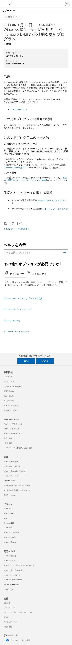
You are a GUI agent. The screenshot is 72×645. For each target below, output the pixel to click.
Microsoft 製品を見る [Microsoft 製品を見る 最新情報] (11, 405)
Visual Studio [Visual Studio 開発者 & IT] (8, 589)
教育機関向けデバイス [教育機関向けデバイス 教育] (12, 466)
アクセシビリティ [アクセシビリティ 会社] (10, 622)
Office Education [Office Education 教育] (9, 480)
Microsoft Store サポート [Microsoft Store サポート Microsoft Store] (13, 433)
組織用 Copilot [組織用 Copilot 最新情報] (9, 391)
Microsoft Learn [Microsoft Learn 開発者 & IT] (9, 560)
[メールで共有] (18, 223)
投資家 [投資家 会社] (6, 617)
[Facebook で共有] (6, 223)
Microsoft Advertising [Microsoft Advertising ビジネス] (11, 532)
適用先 (9, 44)
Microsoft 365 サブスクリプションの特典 (23, 298)
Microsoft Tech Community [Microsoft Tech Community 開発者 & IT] (13, 570)
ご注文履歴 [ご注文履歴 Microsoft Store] (8, 443)
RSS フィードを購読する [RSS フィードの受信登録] (18, 228)
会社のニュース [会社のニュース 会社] (9, 608)
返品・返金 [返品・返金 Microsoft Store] (8, 438)
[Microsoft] (36, 2)
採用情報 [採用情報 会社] (7, 603)
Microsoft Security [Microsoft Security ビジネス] (10, 513)
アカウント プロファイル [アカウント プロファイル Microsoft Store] (13, 424)
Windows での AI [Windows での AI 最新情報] (10, 400)
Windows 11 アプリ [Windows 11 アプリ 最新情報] (11, 410)
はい (26, 360)
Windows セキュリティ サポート (39, 202)
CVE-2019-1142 (19, 109)
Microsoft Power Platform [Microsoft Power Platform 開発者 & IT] (13, 579)
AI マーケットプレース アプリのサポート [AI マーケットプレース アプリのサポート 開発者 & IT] (19, 565)
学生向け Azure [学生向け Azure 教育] (9, 495)
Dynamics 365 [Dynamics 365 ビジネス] (9, 523)
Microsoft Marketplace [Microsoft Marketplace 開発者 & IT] (12, 575)
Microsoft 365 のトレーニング (18, 309)
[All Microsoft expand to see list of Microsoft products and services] (3, 4)
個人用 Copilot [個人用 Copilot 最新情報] (9, 396)
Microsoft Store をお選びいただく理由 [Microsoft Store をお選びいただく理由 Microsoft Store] (18, 448)
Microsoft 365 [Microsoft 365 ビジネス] (9, 528)
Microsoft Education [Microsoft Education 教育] (11, 461)
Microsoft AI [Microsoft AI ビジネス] (8, 508)
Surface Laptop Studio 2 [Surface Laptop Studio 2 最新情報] (12, 386)
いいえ (45, 360)
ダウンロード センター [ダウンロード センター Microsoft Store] (12, 429)
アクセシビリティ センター (16, 331)
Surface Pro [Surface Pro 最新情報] (8, 377)
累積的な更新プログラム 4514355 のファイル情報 (35, 179)
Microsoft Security (12, 320)
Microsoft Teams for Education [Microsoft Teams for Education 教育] (15, 471)
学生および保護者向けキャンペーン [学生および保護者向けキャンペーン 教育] (17, 490)
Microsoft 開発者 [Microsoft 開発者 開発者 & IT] (10, 556)
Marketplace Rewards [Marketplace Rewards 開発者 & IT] (12, 584)
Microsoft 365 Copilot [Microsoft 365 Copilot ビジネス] (11, 537)
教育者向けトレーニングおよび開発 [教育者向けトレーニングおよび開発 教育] (17, 485)
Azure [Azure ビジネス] (6, 518)
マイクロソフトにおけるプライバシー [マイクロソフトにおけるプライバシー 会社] (18, 612)
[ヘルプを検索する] (10, 3)
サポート (7, 10)
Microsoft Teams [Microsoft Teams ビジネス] (10, 542)
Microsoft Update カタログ (16, 167)
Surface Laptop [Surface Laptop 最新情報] (9, 381)
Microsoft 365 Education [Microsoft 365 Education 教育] (12, 476)
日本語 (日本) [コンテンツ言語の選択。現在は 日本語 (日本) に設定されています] (13, 635)
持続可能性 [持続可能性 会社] (8, 627)
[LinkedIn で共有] (11, 223)
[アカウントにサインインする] (67, 4)
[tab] (15, 273)
